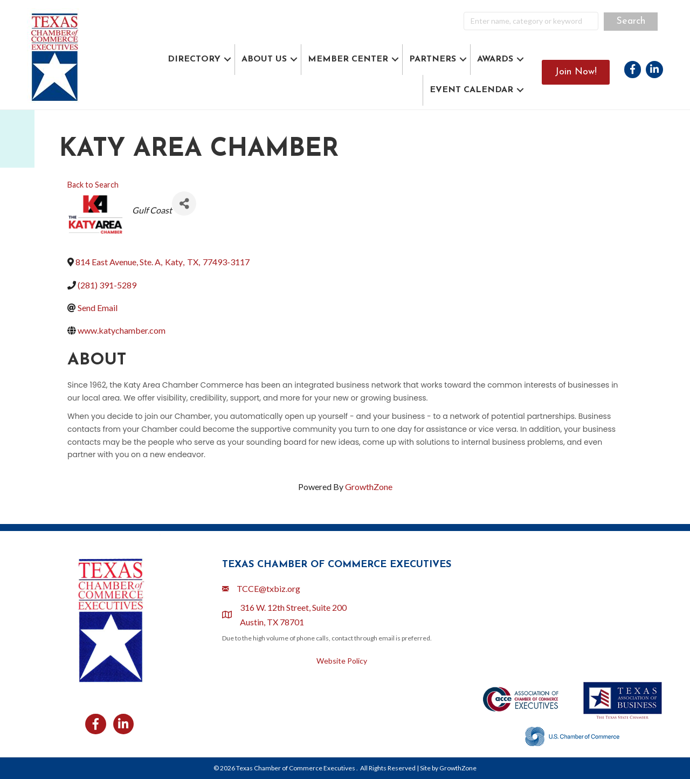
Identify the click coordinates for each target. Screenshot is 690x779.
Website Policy (341, 660)
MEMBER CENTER (348, 59)
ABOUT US (264, 59)
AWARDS (495, 59)
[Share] (184, 203)
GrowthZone (368, 486)
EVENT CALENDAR (471, 90)
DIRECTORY (194, 59)
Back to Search (93, 184)
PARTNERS (432, 59)
